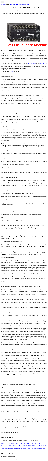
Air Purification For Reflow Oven (26, 443)
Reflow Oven (12, 65)
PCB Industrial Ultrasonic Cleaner (23, 448)
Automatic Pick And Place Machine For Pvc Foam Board (32, 445)
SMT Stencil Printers (43, 63)
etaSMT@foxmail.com (8, 73)
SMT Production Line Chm (6, 443)
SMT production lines (32, 63)
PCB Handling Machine (35, 65)
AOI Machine (17, 65)
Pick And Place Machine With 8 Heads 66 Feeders (13, 445)
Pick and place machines (5, 65)
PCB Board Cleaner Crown (34, 448)
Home (11, 4)
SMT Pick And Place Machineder (24, 447)
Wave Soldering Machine (25, 65)
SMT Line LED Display (15, 443)
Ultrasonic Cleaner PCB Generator (11, 448)
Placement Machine (33, 447)
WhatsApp (11, 71)
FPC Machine (3, 4)
